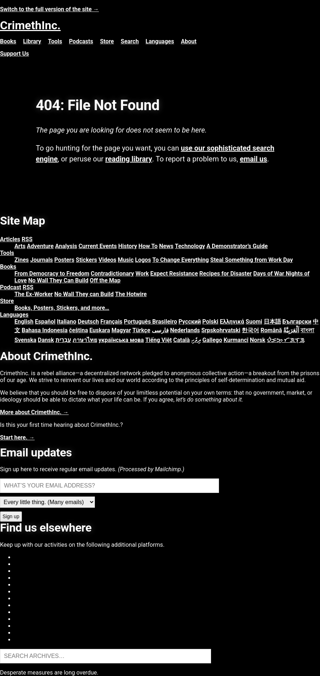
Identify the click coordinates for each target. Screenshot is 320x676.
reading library (128, 159)
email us (253, 159)
